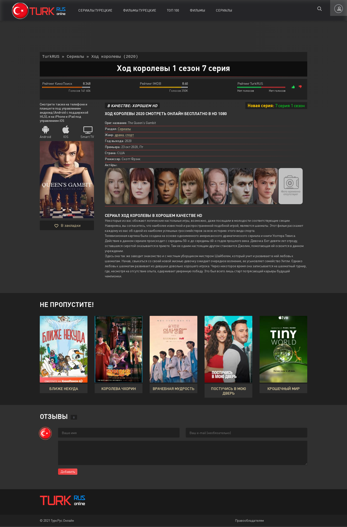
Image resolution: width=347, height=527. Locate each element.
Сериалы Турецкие (95, 10)
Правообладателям (249, 521)
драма (119, 136)
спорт (129, 136)
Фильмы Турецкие (139, 10)
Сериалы (224, 10)
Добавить (67, 472)
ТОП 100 (173, 10)
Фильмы (197, 10)
